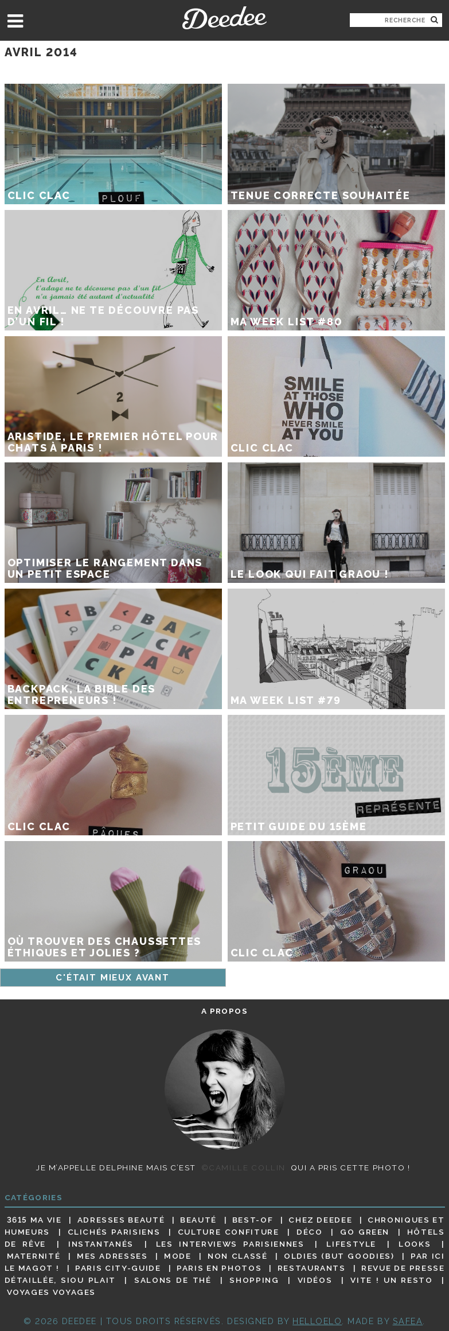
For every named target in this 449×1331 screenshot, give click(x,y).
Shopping (254, 1280)
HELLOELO (317, 1321)
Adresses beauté (121, 1219)
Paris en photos (219, 1267)
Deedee (224, 17)
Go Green (364, 1231)
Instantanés (101, 1243)
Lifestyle (351, 1243)
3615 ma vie (34, 1219)
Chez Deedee (320, 1219)
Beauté (198, 1219)
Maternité (34, 1255)
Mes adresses (112, 1255)
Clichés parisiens (114, 1231)
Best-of (252, 1219)
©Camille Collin (243, 1167)
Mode (178, 1255)
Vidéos (315, 1280)
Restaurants (312, 1267)
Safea (408, 1321)
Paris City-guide (118, 1267)
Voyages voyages (51, 1292)
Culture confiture (228, 1231)
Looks (415, 1243)
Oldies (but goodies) (339, 1255)
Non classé (237, 1255)
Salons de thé (172, 1280)
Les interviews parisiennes (230, 1243)
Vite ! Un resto (391, 1280)
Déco (309, 1231)
